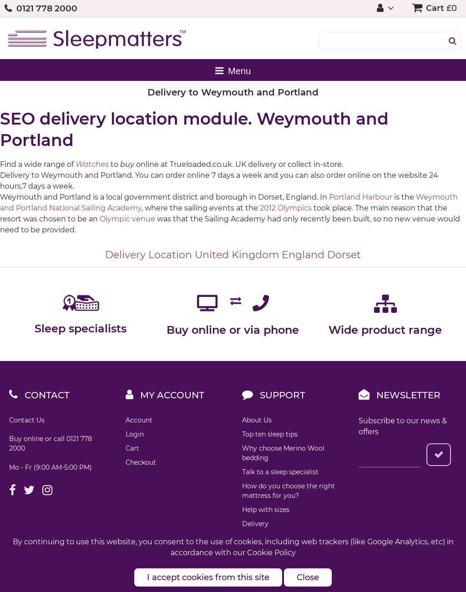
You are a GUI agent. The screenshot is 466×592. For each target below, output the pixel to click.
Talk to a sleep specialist (280, 472)
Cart (132, 448)
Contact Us (27, 420)
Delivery (255, 524)
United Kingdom (237, 255)
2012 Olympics (286, 208)
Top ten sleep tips (270, 434)
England (303, 255)
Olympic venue (127, 219)
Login (135, 434)
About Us (257, 420)
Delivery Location (148, 255)
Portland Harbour (360, 197)
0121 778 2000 (46, 8)
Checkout (141, 462)
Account (139, 420)
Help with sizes (265, 510)
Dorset (344, 255)
